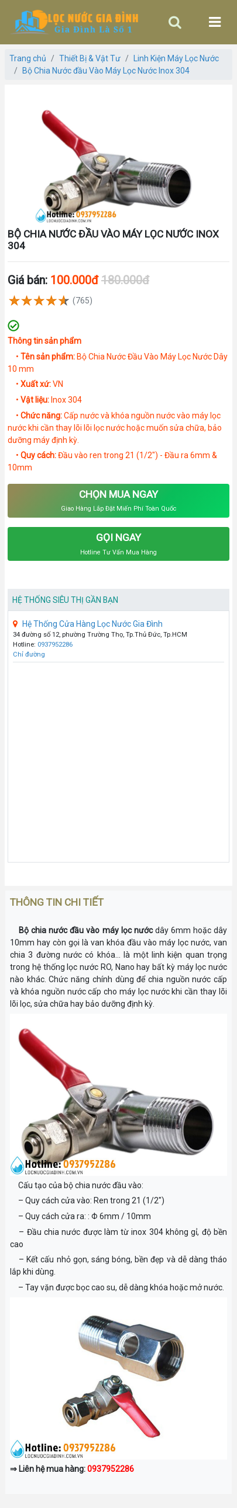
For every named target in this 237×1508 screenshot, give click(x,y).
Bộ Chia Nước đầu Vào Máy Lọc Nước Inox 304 (106, 70)
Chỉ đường (29, 654)
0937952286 (55, 644)
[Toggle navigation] (175, 22)
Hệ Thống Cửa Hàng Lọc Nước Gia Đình (88, 624)
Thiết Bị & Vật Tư (90, 58)
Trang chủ (27, 58)
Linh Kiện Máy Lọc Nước (176, 58)
